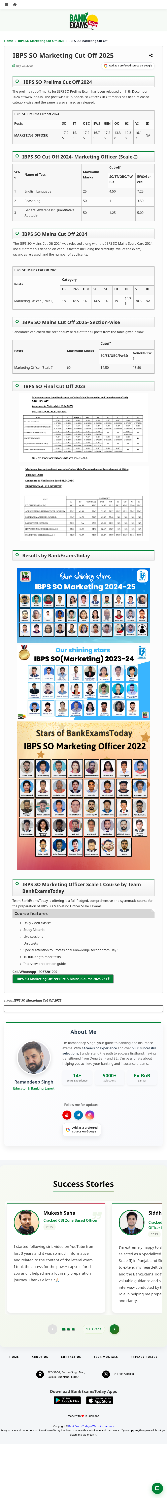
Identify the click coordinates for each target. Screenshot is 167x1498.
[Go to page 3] (73, 1383)
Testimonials (106, 1411)
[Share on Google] (128, 65)
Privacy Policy (144, 1411)
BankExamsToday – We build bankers (91, 1480)
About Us (40, 1411)
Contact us (71, 1411)
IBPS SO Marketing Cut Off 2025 (41, 41)
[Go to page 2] (68, 1383)
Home (8, 41)
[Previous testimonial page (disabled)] (52, 1383)
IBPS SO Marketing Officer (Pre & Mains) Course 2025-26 (61, 979)
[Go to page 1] (63, 1383)
